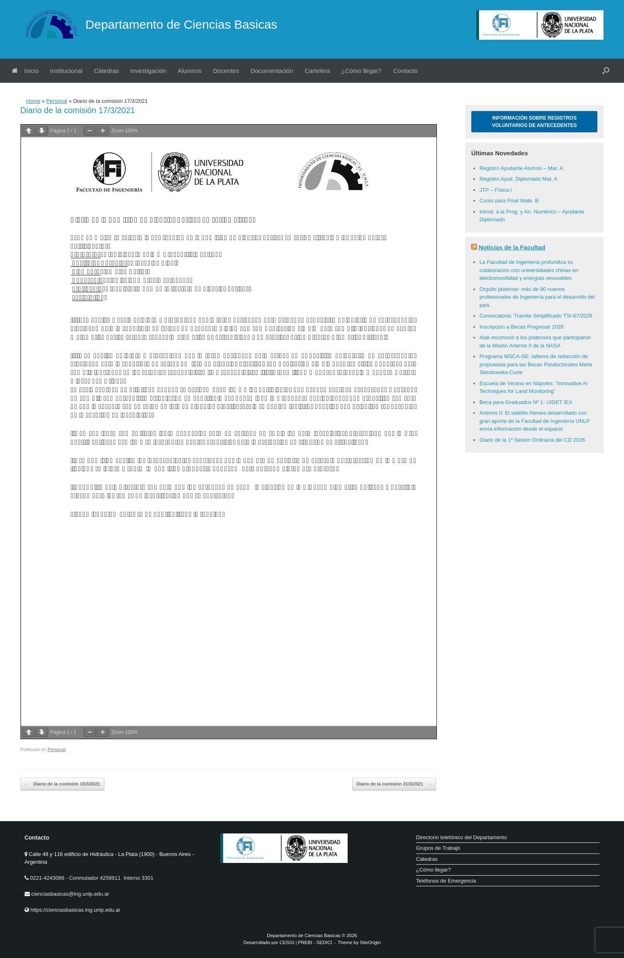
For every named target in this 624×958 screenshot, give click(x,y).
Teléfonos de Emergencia (446, 881)
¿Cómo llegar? (361, 70)
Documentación (272, 70)
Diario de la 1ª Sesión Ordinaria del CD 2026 (532, 440)
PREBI (305, 942)
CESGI (288, 942)
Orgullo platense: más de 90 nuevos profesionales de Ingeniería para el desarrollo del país (537, 297)
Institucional (66, 70)
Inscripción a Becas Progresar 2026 (521, 327)
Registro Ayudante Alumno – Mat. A (521, 168)
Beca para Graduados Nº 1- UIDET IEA (525, 402)
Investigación (148, 70)
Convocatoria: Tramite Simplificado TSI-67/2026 (535, 316)
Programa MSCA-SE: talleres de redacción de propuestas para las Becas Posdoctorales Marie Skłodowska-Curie (535, 364)
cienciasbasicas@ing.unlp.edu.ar (70, 894)
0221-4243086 (48, 878)
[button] (606, 71)
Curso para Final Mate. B (509, 201)
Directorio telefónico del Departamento (461, 837)
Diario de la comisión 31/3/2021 (394, 784)
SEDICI (324, 942)
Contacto (405, 70)
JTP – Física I (495, 190)
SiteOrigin (370, 942)
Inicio (25, 70)
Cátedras (106, 70)
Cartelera (317, 70)
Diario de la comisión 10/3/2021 (62, 784)
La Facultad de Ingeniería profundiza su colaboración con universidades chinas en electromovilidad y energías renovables (528, 270)
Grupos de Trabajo (438, 848)
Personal (56, 101)
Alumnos (189, 70)
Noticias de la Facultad (512, 247)
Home (33, 101)
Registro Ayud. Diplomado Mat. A (518, 179)
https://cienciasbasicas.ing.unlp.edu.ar (75, 910)
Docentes (226, 70)
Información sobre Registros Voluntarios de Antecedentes (534, 121)
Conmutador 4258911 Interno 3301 (111, 878)
